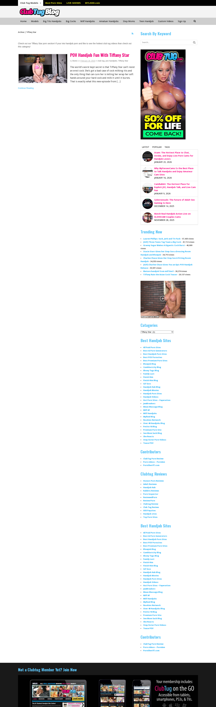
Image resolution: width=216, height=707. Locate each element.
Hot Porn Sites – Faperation (156, 400)
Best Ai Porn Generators (155, 351)
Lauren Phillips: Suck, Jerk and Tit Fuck (161, 239)
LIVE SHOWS (73, 3)
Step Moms (129, 21)
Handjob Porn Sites (152, 393)
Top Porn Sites (150, 517)
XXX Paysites (149, 510)
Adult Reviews (150, 484)
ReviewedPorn (150, 497)
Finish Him (148, 377)
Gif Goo (147, 384)
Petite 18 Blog (150, 426)
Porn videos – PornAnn (154, 462)
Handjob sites (150, 514)
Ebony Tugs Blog (151, 370)
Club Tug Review (151, 507)
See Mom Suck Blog (152, 433)
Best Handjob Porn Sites (155, 354)
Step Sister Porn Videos (154, 440)
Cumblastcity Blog (152, 367)
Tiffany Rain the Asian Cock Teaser (160, 274)
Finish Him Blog (150, 380)
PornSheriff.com (151, 465)
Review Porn (149, 501)
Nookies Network (152, 420)
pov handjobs (111, 61)
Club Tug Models (29, 3)
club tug (101, 61)
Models (35, 21)
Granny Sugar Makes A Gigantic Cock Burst (164, 245)
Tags (167, 147)
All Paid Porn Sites (152, 347)
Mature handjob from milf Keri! (158, 271)
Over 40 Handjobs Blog (154, 423)
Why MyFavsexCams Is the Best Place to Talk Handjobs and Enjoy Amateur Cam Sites (174, 171)
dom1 (74, 61)
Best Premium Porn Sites (155, 360)
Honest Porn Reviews (153, 481)
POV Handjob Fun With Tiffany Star (99, 55)
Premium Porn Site (152, 430)
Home (23, 21)
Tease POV (148, 443)
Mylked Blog (149, 417)
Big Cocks (71, 21)
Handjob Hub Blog (151, 387)
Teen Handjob (146, 21)
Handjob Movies (151, 390)
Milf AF (146, 410)
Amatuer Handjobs (108, 21)
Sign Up (182, 21)
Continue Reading (26, 88)
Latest (145, 147)
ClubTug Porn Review (153, 459)
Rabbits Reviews (151, 491)
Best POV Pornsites (152, 357)
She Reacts (148, 436)
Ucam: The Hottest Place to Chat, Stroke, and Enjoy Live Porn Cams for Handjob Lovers (173, 155)
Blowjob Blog (149, 364)
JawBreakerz (149, 403)
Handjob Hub (149, 487)
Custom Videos (165, 21)
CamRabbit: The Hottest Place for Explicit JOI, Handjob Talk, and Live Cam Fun (175, 187)
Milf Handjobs (87, 21)
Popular (157, 147)
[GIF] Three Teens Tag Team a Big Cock (162, 242)
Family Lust (148, 374)
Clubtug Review (150, 504)
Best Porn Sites (53, 3)
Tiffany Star (123, 61)
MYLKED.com (92, 3)
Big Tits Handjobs (52, 21)
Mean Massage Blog (153, 407)
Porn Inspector (150, 494)
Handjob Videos (150, 397)
